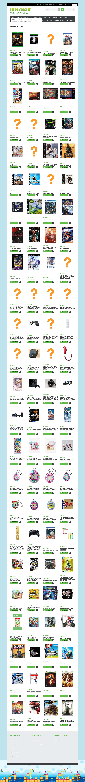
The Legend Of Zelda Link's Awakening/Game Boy (67, 518)
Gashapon (46, 20)
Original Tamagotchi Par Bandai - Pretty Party (33, 489)
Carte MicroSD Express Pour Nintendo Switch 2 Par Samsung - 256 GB (34, 692)
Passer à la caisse (53, 4)
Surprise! (72, 20)
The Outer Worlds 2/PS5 (50, 550)
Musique (62, 20)
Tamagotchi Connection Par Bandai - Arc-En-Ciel (17, 518)
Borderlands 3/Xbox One (17, 82)
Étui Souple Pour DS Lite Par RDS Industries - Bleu (33, 368)
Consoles (12, 17)
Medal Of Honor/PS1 (66, 165)
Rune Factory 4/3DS (16, 608)
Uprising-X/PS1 (14, 137)
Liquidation (57, 20)
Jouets (45, 17)
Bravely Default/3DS (66, 608)
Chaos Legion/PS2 (32, 248)
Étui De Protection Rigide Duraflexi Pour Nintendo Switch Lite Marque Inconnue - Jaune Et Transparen (67, 277)
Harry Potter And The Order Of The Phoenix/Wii (50, 81)
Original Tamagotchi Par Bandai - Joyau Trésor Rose (49, 489)
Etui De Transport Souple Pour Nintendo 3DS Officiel (16, 368)
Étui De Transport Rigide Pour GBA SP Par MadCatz (67, 308)
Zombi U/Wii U (31, 82)
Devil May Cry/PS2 (15, 248)
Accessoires (29, 17)
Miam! (61, 17)
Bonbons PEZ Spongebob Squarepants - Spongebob (67, 549)
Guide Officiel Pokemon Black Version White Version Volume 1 (34, 579)
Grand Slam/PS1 (48, 193)
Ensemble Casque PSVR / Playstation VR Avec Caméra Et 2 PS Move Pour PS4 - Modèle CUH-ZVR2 (17, 429)
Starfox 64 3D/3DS (49, 608)
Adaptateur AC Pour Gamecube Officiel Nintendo (33, 338)
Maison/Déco (55, 17)
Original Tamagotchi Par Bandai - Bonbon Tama (66, 489)
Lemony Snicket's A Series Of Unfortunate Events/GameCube (67, 721)
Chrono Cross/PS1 (65, 137)
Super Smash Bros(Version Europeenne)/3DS (15, 579)
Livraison (13, 758)
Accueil (37, 4)
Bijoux (40, 17)
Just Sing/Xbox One (49, 53)
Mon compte (42, 4)
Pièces (67, 20)
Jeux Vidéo (17, 17)
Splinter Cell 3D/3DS (50, 580)
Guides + (51, 20)
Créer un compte (66, 4)
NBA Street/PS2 (64, 248)
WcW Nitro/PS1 (31, 165)
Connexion (61, 4)
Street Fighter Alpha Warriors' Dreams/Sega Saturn (17, 399)
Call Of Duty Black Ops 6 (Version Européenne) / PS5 (34, 430)
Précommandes (23, 17)
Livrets (50, 17)
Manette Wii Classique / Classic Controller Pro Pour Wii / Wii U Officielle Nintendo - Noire (34, 548)
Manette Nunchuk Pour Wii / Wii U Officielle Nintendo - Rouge (67, 368)
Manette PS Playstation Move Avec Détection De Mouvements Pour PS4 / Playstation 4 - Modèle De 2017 (50, 398)
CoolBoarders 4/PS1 (33, 193)
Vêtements (71, 17)
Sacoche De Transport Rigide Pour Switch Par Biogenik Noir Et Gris (50, 308)
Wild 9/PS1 (30, 137)
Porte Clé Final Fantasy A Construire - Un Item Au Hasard (67, 460)
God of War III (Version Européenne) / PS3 (34, 721)
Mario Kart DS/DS (65, 638)
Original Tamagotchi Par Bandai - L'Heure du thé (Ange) (16, 489)
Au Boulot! (35, 17)
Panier (47, 4)
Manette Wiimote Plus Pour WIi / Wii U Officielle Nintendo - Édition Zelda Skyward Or (17, 548)
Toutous (65, 17)
